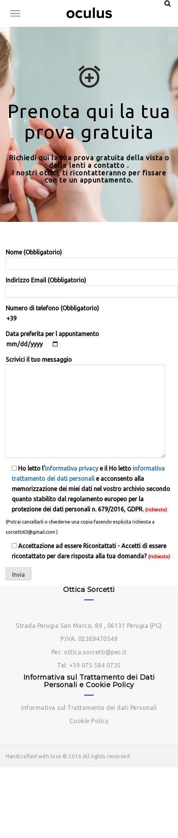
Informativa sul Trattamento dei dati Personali (89, 707)
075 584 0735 (101, 665)
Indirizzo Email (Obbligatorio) (89, 286)
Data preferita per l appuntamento (52, 338)
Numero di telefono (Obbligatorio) (89, 313)
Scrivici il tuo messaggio (85, 407)
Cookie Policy (89, 720)
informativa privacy (71, 468)
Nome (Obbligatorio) (89, 258)
